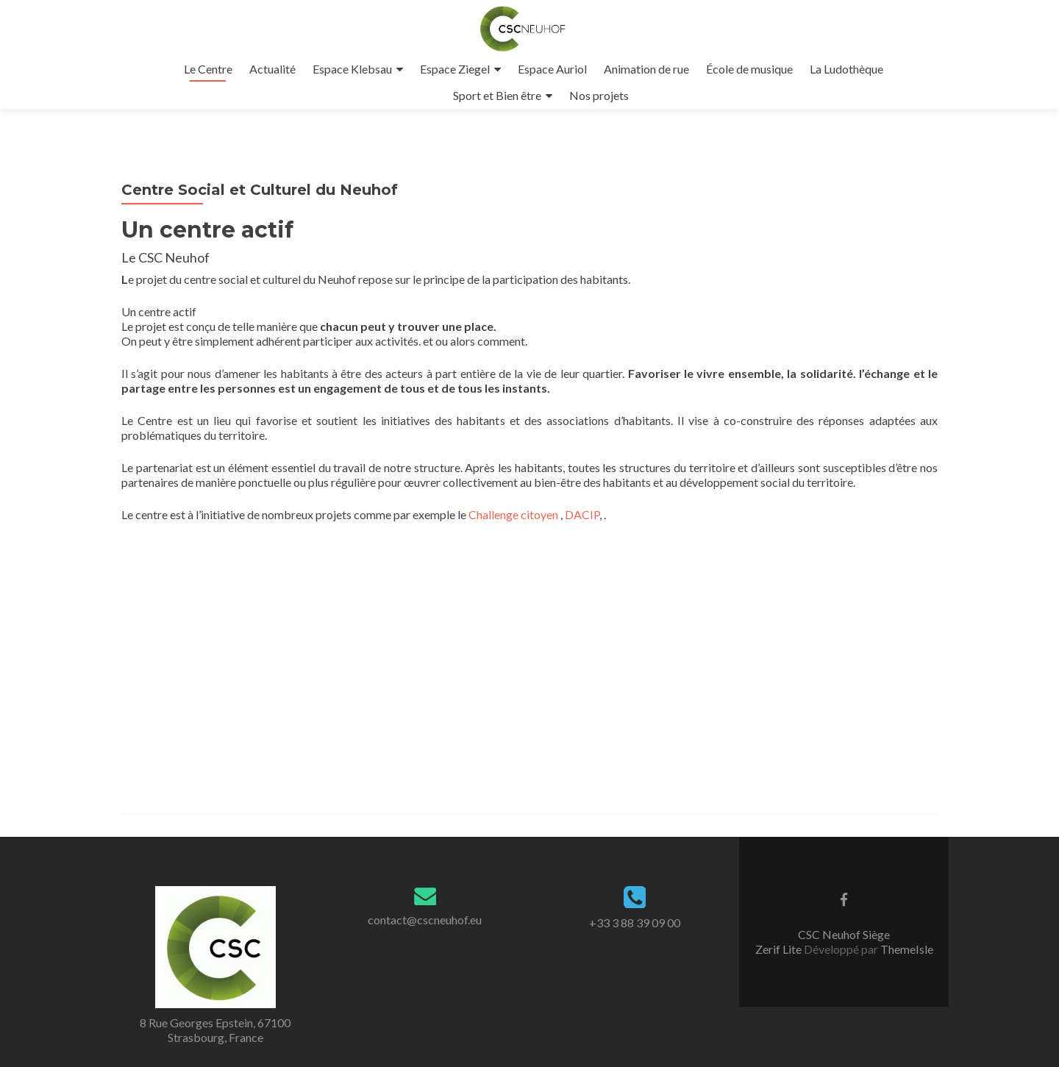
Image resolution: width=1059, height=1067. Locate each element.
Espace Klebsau (352, 69)
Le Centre (208, 69)
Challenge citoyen (513, 514)
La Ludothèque (846, 69)
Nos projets (599, 95)
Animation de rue (646, 69)
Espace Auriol (552, 69)
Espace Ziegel (455, 69)
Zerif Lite (779, 949)
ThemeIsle (906, 949)
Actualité (272, 69)
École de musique (749, 69)
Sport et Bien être (497, 95)
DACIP (582, 514)
